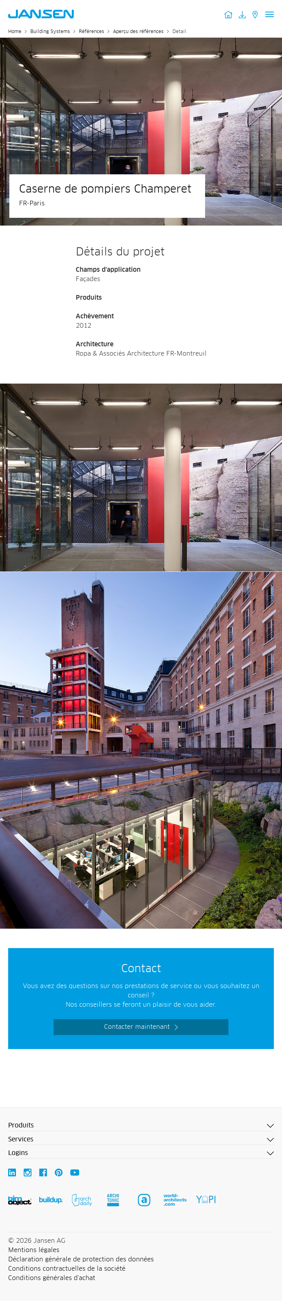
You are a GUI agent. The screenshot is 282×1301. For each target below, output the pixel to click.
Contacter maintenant (137, 1027)
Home (14, 32)
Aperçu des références (138, 32)
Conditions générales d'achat (51, 1278)
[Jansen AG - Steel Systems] (141, 388)
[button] (141, 1126)
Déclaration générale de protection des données (81, 1259)
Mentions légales (33, 1250)
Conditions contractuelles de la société (66, 1269)
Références (91, 32)
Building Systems (50, 32)
